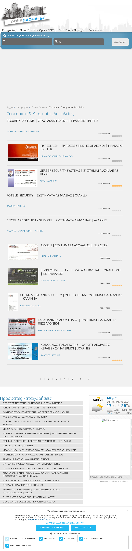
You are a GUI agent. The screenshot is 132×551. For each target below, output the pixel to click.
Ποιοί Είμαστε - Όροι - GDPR (37, 30)
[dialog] (66, 529)
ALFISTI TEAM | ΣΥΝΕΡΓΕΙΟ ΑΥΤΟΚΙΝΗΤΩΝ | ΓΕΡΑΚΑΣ (29, 407)
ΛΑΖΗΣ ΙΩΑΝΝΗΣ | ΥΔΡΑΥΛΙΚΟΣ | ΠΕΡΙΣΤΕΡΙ (25, 416)
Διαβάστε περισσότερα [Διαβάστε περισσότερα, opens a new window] (39, 519)
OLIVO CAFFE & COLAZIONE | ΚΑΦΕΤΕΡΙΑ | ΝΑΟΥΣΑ (29, 497)
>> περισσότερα (104, 134)
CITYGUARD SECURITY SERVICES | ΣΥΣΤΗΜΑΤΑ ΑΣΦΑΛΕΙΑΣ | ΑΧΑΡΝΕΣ (57, 220)
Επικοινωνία (96, 30)
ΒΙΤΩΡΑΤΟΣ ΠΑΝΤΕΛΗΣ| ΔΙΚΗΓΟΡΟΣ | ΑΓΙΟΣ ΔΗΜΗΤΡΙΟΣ (32, 403)
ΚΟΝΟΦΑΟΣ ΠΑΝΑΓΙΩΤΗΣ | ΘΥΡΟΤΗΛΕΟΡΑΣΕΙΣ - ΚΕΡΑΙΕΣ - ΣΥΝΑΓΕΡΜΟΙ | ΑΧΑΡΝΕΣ (76, 346)
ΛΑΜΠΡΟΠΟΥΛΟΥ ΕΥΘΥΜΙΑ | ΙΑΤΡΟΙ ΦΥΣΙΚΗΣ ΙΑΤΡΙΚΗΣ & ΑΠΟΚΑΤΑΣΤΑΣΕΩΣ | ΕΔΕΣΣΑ (32, 491)
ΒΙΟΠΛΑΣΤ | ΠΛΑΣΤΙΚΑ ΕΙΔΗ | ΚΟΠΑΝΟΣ (23, 484)
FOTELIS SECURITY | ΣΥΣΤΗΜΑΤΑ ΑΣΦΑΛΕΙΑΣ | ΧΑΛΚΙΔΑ (47, 195)
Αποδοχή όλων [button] (83, 527)
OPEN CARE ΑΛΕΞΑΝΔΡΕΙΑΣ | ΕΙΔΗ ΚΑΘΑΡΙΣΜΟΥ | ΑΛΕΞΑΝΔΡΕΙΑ (35, 468)
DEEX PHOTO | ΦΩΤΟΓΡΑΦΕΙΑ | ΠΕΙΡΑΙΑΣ (24, 428)
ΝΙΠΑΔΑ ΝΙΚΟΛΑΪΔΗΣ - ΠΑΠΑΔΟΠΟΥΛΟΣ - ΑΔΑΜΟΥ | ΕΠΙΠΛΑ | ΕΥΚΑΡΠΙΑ (39, 450)
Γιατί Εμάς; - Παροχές (71, 30)
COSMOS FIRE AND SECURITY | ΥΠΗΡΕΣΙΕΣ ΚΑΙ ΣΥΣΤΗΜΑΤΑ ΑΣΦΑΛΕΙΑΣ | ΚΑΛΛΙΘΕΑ (71, 296)
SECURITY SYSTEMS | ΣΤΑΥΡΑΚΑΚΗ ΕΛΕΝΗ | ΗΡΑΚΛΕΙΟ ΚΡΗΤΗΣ (52, 121)
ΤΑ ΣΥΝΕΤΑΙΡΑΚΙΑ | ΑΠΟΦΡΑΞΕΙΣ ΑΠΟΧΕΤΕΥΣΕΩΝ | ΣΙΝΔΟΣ (33, 454)
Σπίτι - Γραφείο (39, 107)
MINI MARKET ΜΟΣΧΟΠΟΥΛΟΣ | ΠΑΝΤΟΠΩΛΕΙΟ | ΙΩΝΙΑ (31, 463)
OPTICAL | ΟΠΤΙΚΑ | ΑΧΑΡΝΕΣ (18, 445)
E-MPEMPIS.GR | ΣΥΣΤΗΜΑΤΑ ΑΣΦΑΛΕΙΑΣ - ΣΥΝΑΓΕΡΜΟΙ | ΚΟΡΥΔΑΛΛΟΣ (81, 272)
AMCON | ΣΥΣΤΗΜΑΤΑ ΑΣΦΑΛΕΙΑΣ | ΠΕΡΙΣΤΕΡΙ (74, 245)
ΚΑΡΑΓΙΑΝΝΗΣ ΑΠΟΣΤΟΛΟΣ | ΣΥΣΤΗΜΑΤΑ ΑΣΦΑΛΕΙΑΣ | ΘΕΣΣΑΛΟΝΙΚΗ (78, 321)
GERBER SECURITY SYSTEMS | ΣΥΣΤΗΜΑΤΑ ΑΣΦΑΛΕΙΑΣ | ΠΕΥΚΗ (80, 172)
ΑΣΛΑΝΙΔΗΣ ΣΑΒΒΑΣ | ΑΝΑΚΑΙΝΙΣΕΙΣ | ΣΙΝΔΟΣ (26, 459)
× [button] (127, 510)
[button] (66, 522)
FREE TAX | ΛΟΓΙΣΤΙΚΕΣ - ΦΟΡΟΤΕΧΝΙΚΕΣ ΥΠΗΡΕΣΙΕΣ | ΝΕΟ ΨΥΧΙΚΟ (37, 440)
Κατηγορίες (22, 107)
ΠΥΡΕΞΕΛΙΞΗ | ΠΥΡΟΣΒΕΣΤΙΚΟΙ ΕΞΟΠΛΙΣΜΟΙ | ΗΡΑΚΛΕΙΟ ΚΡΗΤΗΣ (82, 147)
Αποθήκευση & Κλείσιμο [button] (52, 527)
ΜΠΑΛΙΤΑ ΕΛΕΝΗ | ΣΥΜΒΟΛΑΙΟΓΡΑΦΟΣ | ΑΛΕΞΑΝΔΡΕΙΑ (31, 480)
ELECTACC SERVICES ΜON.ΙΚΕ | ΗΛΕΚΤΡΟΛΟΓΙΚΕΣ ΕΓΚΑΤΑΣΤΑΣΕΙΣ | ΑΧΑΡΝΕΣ (37, 423)
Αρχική (10, 107)
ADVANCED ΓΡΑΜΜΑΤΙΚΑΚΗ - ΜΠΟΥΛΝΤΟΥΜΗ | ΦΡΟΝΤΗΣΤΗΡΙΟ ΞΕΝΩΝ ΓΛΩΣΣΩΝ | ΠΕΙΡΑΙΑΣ (39, 435)
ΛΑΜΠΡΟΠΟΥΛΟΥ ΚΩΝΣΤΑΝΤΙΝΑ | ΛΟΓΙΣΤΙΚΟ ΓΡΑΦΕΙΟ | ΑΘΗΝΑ (36, 412)
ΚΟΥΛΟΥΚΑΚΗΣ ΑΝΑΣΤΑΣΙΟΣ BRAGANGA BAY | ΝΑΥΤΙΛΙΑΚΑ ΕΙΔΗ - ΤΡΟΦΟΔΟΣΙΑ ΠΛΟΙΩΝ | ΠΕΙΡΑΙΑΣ (36, 474)
